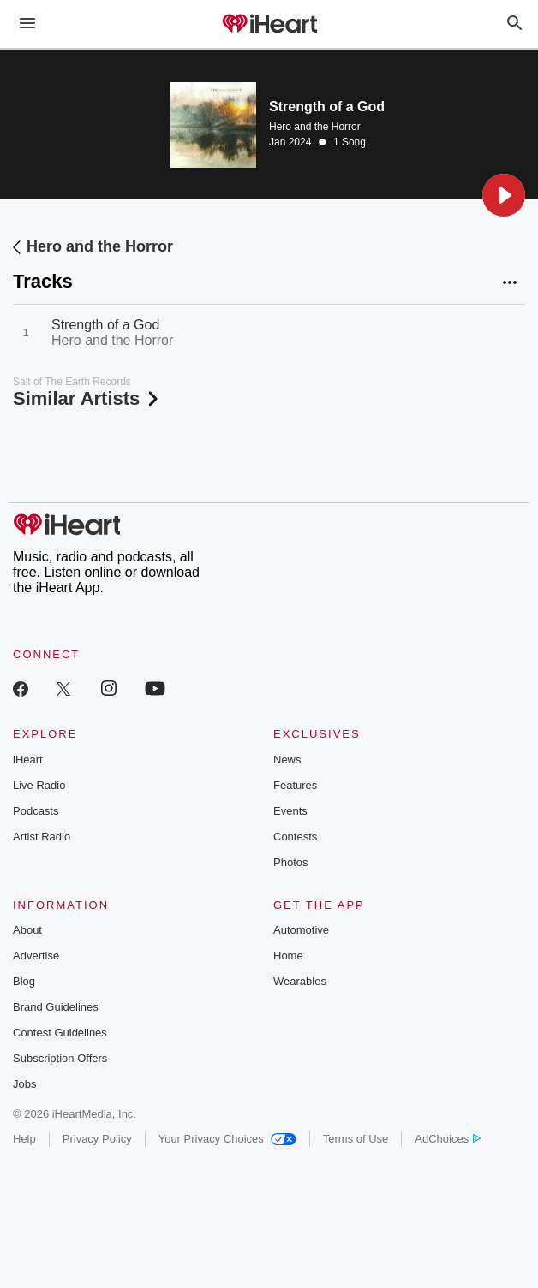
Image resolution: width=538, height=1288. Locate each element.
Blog (24, 981)
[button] (503, 195)
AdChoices (448, 1138)
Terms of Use (356, 1138)
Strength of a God (105, 325)
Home (288, 955)
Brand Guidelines (56, 1006)
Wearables (299, 981)
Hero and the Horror (315, 127)
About (27, 929)
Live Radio (39, 785)
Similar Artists (87, 398)
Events (290, 810)
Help (24, 1138)
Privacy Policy (97, 1138)
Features (295, 785)
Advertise (36, 955)
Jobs (24, 1083)
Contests (295, 836)
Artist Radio (41, 836)
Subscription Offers (60, 1058)
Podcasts (35, 810)
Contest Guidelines (60, 1032)
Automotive (301, 929)
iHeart (28, 759)
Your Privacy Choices (227, 1138)
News (287, 759)
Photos (290, 862)
